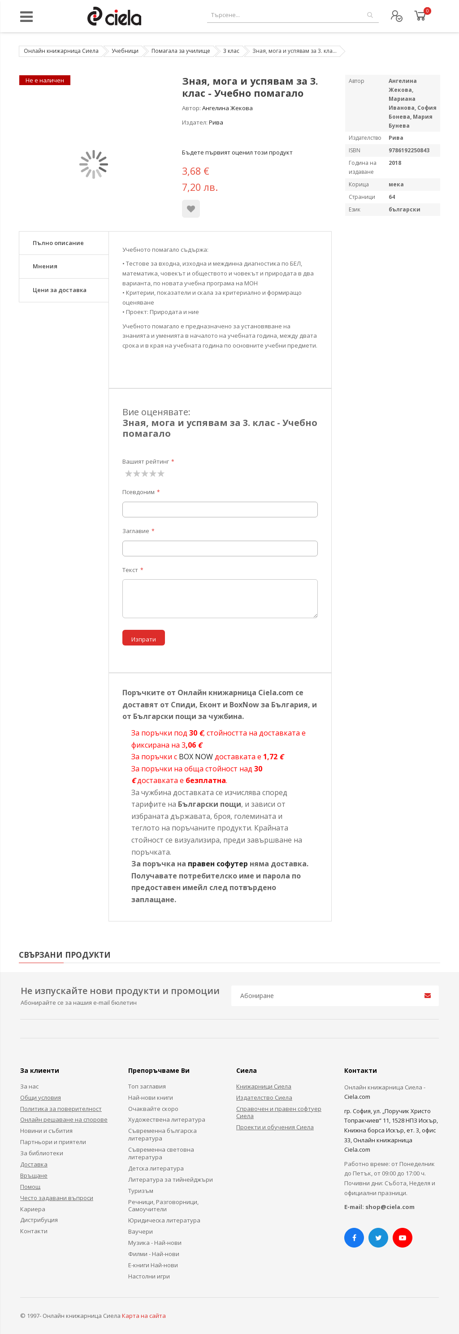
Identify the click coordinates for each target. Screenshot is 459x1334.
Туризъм (140, 1191)
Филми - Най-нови (153, 1254)
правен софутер (218, 864)
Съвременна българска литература (162, 1134)
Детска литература (156, 1168)
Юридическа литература (164, 1220)
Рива (216, 122)
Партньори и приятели (53, 1142)
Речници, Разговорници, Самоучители (163, 1206)
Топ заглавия (147, 1086)
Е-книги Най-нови (153, 1265)
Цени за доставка (60, 290)
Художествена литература (166, 1119)
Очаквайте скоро (153, 1109)
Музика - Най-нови (155, 1243)
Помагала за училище (181, 51)
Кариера (32, 1209)
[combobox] (293, 15)
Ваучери (140, 1231)
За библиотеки (41, 1153)
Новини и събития (46, 1131)
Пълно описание (58, 243)
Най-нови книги (150, 1097)
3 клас (231, 51)
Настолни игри (149, 1276)
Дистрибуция (39, 1220)
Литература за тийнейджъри (170, 1179)
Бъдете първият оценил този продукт (237, 152)
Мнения (45, 266)
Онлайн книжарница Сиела (61, 51)
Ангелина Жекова (227, 108)
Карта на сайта (144, 1316)
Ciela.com (357, 1097)
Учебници (125, 51)
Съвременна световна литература (161, 1153)
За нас (29, 1086)
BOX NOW (196, 757)
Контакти (34, 1231)
